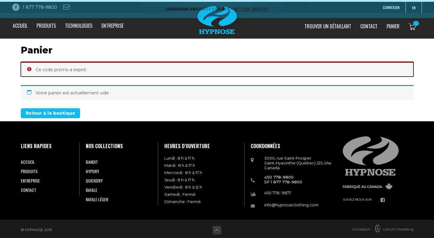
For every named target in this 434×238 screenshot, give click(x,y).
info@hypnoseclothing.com (291, 203)
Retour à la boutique (50, 111)
